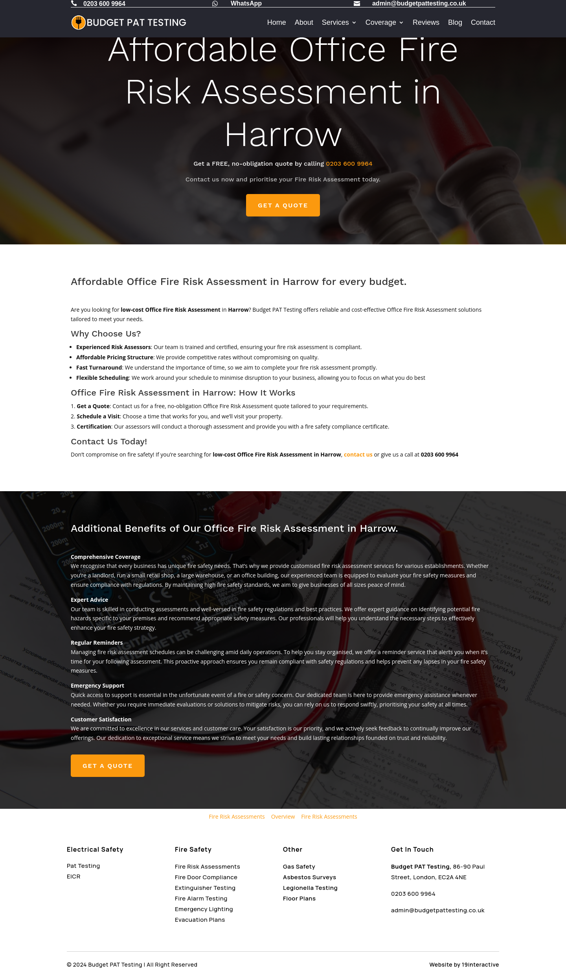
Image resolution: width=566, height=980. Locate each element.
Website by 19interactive (464, 964)
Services (335, 22)
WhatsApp (246, 3)
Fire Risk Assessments (237, 816)
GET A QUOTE (283, 205)
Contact (483, 22)
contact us (358, 454)
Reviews (426, 22)
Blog (455, 22)
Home (276, 22)
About (304, 22)
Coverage (381, 22)
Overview (283, 816)
